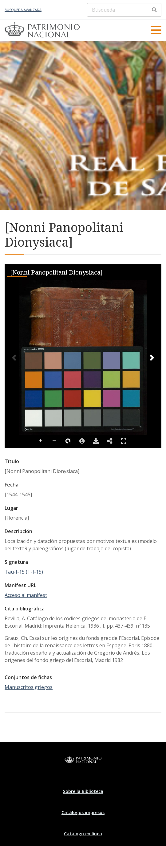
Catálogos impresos (83, 812)
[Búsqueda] (124, 10)
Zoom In (40, 441)
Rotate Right (68, 441)
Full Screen (123, 441)
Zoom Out (54, 441)
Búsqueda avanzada (23, 9)
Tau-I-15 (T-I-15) (24, 571)
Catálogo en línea (83, 833)
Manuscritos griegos (29, 687)
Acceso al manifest (26, 595)
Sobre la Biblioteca (83, 791)
